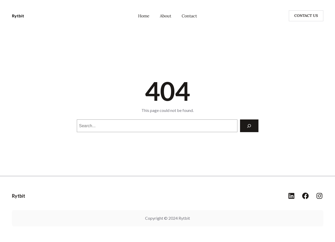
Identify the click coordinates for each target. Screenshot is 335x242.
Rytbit (18, 15)
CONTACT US (306, 15)
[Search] (249, 125)
